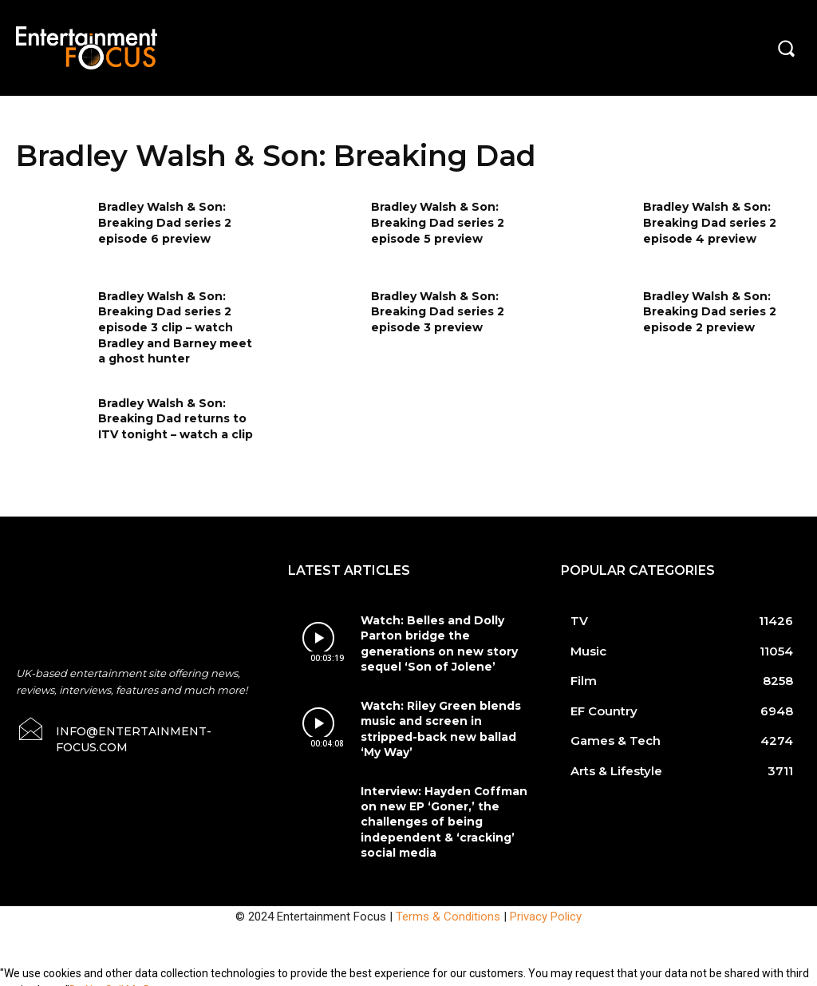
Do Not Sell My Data (118, 977)
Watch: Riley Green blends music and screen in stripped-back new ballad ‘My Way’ (444, 723)
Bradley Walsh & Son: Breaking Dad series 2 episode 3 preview (437, 312)
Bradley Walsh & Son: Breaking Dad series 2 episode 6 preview (164, 222)
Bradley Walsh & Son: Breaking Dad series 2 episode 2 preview (709, 312)
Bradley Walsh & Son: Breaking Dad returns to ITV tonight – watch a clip (175, 419)
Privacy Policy (546, 903)
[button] (786, 48)
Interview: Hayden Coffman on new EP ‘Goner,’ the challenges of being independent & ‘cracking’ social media (438, 812)
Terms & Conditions (448, 903)
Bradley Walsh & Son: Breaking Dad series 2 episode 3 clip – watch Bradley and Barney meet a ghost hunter (175, 327)
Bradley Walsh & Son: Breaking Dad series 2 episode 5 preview (437, 222)
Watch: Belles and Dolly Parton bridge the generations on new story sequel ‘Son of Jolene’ (433, 642)
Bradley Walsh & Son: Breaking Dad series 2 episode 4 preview (709, 222)
